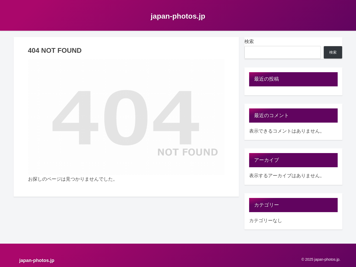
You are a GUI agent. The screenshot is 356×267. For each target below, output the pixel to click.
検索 (249, 41)
